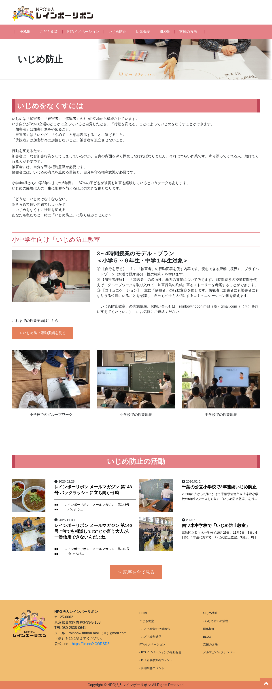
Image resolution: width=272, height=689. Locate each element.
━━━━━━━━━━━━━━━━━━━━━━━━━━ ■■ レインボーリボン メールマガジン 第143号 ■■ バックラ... (95, 504)
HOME (25, 31)
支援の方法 (188, 31)
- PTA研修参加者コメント (156, 660)
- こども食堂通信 (150, 636)
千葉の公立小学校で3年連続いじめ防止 (219, 487)
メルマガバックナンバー (219, 652)
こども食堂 (49, 31)
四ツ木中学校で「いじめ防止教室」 (216, 525)
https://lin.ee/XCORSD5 (90, 644)
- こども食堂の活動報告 (154, 629)
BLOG (165, 31)
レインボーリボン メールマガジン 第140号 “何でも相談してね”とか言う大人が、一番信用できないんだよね (93, 531)
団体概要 (143, 31)
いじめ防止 (117, 31)
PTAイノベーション (83, 31)
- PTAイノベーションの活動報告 (160, 652)
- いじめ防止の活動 (215, 621)
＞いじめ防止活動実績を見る (42, 333)
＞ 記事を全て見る (136, 572)
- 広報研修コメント (151, 668)
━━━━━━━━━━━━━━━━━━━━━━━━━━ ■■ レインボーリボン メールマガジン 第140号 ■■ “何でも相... (95, 549)
